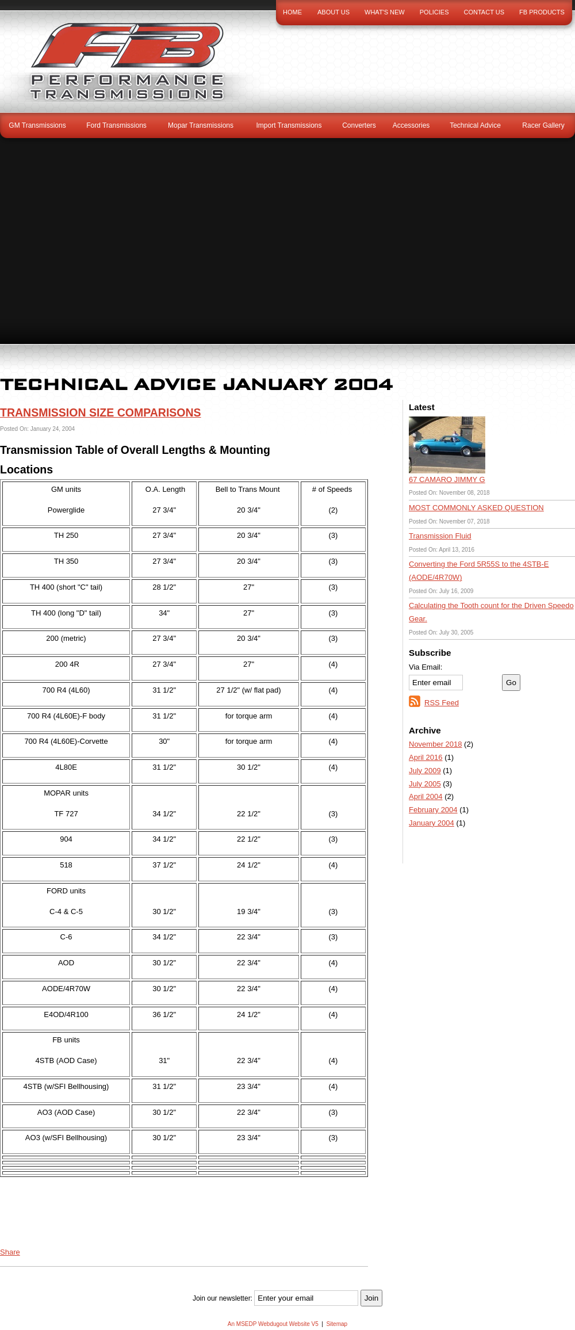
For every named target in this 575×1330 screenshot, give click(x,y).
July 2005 (425, 783)
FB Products (542, 12)
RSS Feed (441, 702)
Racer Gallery (543, 125)
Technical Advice (475, 125)
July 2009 (425, 770)
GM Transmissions (37, 125)
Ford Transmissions (116, 125)
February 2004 (433, 809)
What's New (385, 12)
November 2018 (435, 744)
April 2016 (426, 757)
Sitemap (336, 1324)
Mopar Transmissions (200, 125)
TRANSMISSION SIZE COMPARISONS (100, 412)
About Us (333, 12)
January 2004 (431, 823)
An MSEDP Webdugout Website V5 (273, 1324)
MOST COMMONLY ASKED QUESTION (476, 507)
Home (292, 12)
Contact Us (484, 12)
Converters (359, 125)
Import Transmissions (288, 125)
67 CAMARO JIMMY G (447, 479)
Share (10, 1252)
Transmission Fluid (440, 536)
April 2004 (426, 796)
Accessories (411, 125)
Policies (434, 12)
